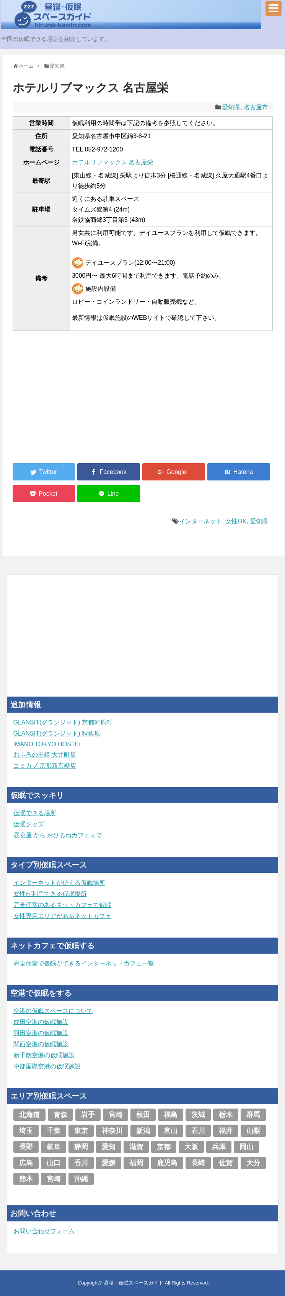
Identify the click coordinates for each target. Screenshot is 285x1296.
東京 (81, 1131)
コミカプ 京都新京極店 (44, 765)
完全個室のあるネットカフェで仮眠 (62, 905)
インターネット (200, 521)
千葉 (53, 1131)
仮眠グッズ (28, 824)
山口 (53, 1163)
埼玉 (26, 1131)
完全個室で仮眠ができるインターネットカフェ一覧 (83, 963)
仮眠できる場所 (34, 813)
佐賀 (226, 1163)
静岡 (81, 1147)
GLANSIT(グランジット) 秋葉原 (57, 733)
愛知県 (231, 107)
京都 (164, 1147)
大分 (253, 1163)
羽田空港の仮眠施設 (40, 1033)
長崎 (198, 1163)
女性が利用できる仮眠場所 (50, 894)
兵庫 (219, 1147)
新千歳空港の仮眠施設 (44, 1055)
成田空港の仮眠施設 (40, 1022)
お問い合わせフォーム (44, 1231)
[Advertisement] (70, 401)
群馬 (253, 1115)
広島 (26, 1163)
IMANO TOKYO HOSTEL (48, 744)
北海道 (29, 1115)
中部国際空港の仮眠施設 (47, 1066)
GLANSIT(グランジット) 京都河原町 (63, 722)
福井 (226, 1131)
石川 (198, 1131)
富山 (171, 1131)
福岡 (136, 1163)
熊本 (26, 1179)
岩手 (88, 1115)
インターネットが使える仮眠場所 (59, 882)
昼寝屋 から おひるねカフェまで (58, 835)
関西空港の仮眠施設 (40, 1044)
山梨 (253, 1131)
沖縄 (81, 1179)
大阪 (191, 1147)
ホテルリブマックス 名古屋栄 (112, 162)
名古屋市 (256, 107)
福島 (171, 1115)
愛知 (109, 1147)
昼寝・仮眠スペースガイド (133, 1283)
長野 (26, 1147)
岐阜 (53, 1147)
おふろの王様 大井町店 (44, 754)
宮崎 (115, 1115)
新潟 (143, 1131)
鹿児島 (167, 1163)
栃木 (226, 1115)
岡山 (246, 1147)
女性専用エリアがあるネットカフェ (62, 916)
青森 (60, 1115)
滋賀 (136, 1147)
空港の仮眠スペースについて (53, 1011)
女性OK (235, 521)
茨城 (198, 1115)
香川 (81, 1163)
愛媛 (109, 1163)
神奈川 (112, 1131)
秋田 (143, 1115)
